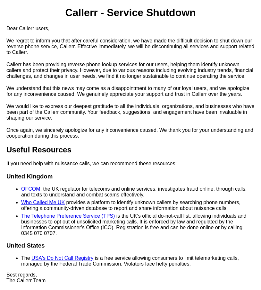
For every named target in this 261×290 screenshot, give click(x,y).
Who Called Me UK (43, 202)
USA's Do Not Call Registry (62, 258)
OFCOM (30, 189)
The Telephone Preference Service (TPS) (68, 216)
